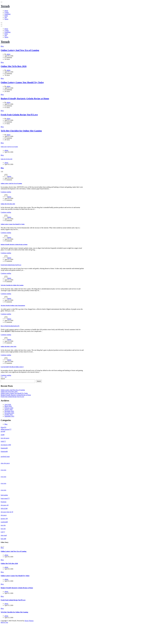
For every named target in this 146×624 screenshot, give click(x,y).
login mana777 (5, 498)
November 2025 (9, 413)
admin (8, 54)
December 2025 (9, 411)
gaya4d (3, 431)
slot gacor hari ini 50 (7, 512)
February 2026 (8, 408)
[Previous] (1, 546)
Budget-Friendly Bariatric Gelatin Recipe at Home (25, 98)
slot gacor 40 (4, 505)
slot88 (2, 435)
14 (5, 377)
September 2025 (9, 416)
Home (6, 10)
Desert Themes (29, 620)
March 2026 (8, 406)
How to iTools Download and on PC (10, 326)
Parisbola (3, 502)
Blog (2, 46)
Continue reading (6, 192)
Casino (6, 12)
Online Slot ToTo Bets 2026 (14, 66)
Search (3, 378)
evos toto (3, 470)
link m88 (3, 538)
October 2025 (8, 414)
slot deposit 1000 (6, 445)
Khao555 (3, 427)
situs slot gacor (5, 463)
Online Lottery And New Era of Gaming (20, 50)
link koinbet (4, 495)
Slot (5, 17)
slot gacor (4, 515)
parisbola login (5, 456)
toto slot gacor (5, 438)
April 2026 (7, 404)
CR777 (3, 532)
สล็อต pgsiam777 (6, 429)
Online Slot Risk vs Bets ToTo (8, 346)
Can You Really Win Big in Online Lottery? (12, 366)
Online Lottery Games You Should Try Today (22, 82)
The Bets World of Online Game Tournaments (13, 305)
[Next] (3, 546)
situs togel (4, 535)
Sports (6, 19)
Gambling (7, 14)
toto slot (3, 525)
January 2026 (8, 409)
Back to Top (4, 622)
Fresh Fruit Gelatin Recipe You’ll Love (19, 114)
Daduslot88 (4, 448)
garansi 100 (4, 518)
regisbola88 (4, 522)
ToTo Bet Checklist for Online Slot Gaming (21, 131)
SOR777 (3, 441)
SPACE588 (4, 508)
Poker (6, 15)
